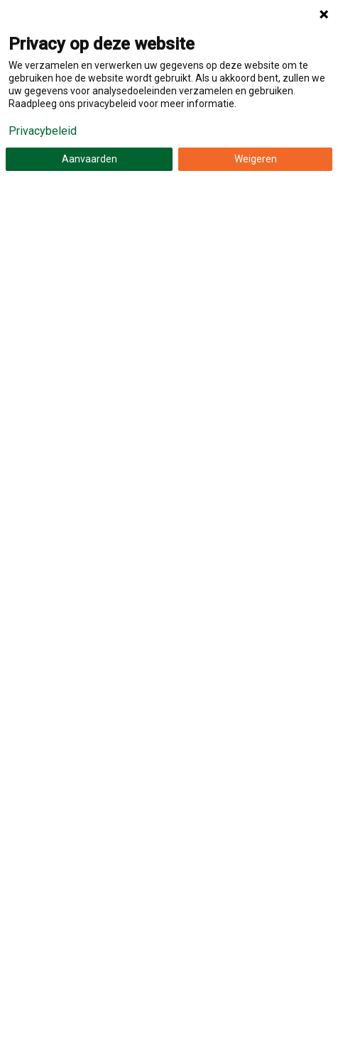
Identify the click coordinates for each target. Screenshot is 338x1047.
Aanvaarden (89, 159)
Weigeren (255, 159)
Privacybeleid (43, 131)
